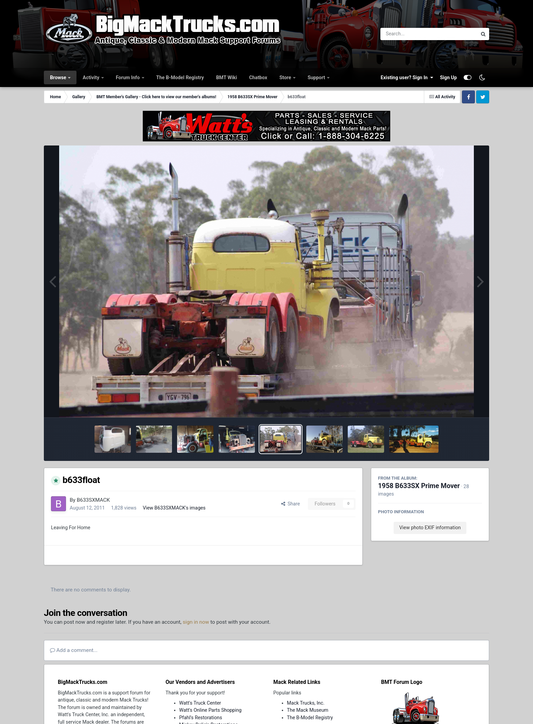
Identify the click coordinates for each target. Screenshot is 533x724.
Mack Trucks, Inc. (306, 703)
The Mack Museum (307, 710)
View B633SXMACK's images (174, 508)
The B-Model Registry (180, 77)
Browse (58, 77)
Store (285, 77)
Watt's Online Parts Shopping (210, 710)
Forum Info (128, 77)
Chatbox (258, 77)
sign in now (196, 622)
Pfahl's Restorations (200, 717)
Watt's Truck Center (200, 703)
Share (290, 503)
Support (317, 77)
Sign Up (448, 77)
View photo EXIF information (430, 527)
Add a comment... (74, 650)
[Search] (410, 34)
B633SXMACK (93, 500)
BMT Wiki (226, 77)
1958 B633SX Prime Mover (419, 486)
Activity (91, 77)
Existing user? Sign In (407, 77)
